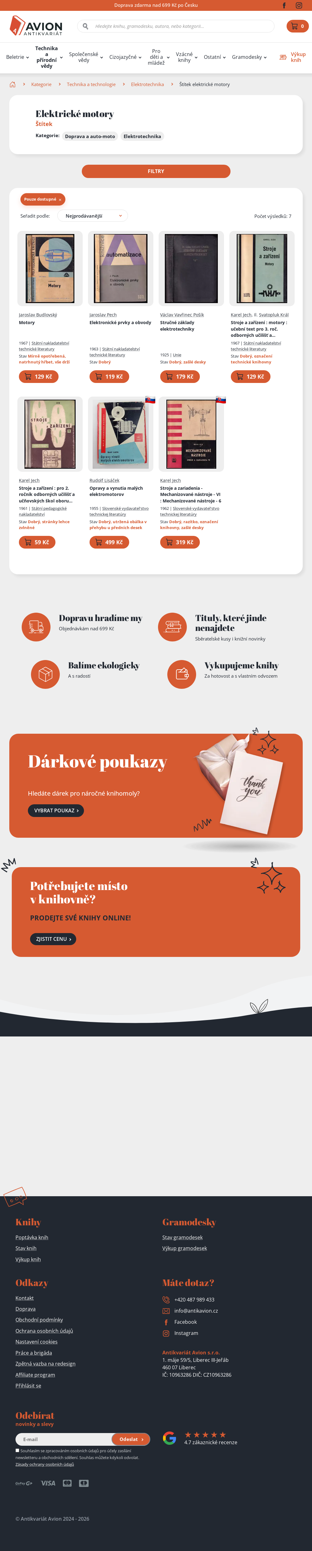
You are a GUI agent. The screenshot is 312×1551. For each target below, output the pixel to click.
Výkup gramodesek (184, 1248)
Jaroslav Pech (103, 315)
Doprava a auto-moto (90, 136)
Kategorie (41, 84)
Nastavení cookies (36, 1341)
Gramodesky (247, 57)
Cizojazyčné (123, 57)
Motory (27, 322)
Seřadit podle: (35, 215)
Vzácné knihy (184, 57)
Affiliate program (35, 1374)
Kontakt (24, 1298)
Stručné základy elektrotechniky (177, 325)
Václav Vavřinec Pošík (182, 315)
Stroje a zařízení (262, 329)
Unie (177, 354)
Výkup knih (28, 1259)
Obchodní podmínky (39, 1319)
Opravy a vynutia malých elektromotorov (116, 491)
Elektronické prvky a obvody (120, 322)
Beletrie (15, 57)
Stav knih (26, 1248)
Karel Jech (241, 315)
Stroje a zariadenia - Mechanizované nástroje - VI (190, 494)
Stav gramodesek (182, 1237)
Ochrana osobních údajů (44, 1330)
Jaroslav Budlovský (38, 315)
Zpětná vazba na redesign (45, 1363)
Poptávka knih (31, 1237)
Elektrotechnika (147, 84)
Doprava (25, 1309)
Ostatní (212, 57)
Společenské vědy (83, 57)
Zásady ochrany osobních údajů (44, 1464)
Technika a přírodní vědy (46, 57)
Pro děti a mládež (156, 57)
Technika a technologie (91, 84)
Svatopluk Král (274, 315)
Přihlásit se (28, 1385)
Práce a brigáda (33, 1352)
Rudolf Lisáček (104, 480)
